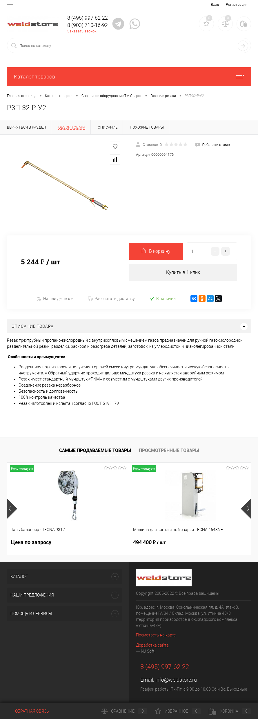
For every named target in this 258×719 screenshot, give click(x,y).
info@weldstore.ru (176, 680)
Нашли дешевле (55, 298)
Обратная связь (28, 711)
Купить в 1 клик (183, 272)
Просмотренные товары (169, 450)
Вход (215, 4)
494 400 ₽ (108, 542)
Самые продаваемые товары (95, 450)
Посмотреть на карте (156, 635)
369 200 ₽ (190, 542)
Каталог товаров (129, 76)
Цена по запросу (31, 542)
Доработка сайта (152, 645)
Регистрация (237, 4)
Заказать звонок (82, 31)
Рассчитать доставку (111, 299)
